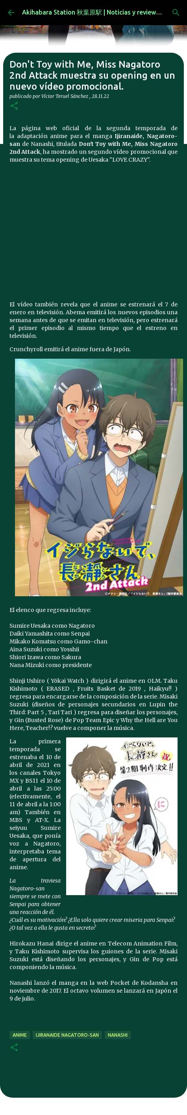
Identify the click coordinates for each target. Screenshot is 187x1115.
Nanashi (118, 1035)
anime (20, 1035)
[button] (14, 106)
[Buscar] (176, 12)
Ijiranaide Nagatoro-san (67, 1035)
